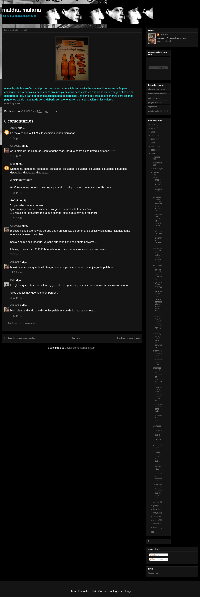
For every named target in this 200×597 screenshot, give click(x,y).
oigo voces (152, 107)
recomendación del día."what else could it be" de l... (157, 221)
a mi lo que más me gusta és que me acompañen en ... (157, 323)
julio (155, 506)
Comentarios (156, 559)
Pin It (150, 541)
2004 (153, 532)
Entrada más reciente (19, 338)
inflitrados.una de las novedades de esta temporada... (157, 376)
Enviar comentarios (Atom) (80, 347)
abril (155, 516)
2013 (153, 128)
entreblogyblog (154, 98)
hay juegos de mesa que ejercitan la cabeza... (157, 238)
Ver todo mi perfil (164, 41)
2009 (153, 139)
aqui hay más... (13, 103)
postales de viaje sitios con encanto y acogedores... (157, 472)
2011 (153, 135)
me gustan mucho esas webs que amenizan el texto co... (157, 413)
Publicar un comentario (21, 323)
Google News (153, 573)
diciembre (157, 157)
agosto (156, 502)
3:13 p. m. (16, 297)
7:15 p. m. (16, 192)
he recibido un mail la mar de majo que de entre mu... (157, 491)
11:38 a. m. (16, 272)
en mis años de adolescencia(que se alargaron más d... (157, 186)
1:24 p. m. (16, 138)
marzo (156, 520)
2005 (153, 154)
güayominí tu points (156, 102)
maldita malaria (21, 10)
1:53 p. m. (16, 156)
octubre (156, 169)
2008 (153, 143)
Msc (12, 163)
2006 (153, 150)
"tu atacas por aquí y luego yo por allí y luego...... (157, 306)
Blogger (128, 591)
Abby (13, 127)
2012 (153, 132)
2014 (153, 124)
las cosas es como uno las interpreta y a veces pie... (157, 203)
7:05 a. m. (16, 254)
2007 (153, 146)
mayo (155, 513)
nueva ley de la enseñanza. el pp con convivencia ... (157, 340)
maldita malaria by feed (158, 111)
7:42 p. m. (16, 315)
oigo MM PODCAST (156, 89)
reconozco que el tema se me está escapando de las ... (157, 394)
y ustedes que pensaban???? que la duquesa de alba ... (157, 434)
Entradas (154, 555)
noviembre (157, 163)
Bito (12, 280)
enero (156, 527)
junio (155, 509)
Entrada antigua (128, 338)
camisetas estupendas (157, 94)
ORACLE (15, 145)
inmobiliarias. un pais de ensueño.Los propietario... (157, 272)
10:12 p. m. (16, 217)
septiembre (158, 172)
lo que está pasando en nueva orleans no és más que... (157, 453)
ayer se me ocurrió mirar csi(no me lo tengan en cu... (157, 255)
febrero (156, 524)
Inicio (76, 338)
